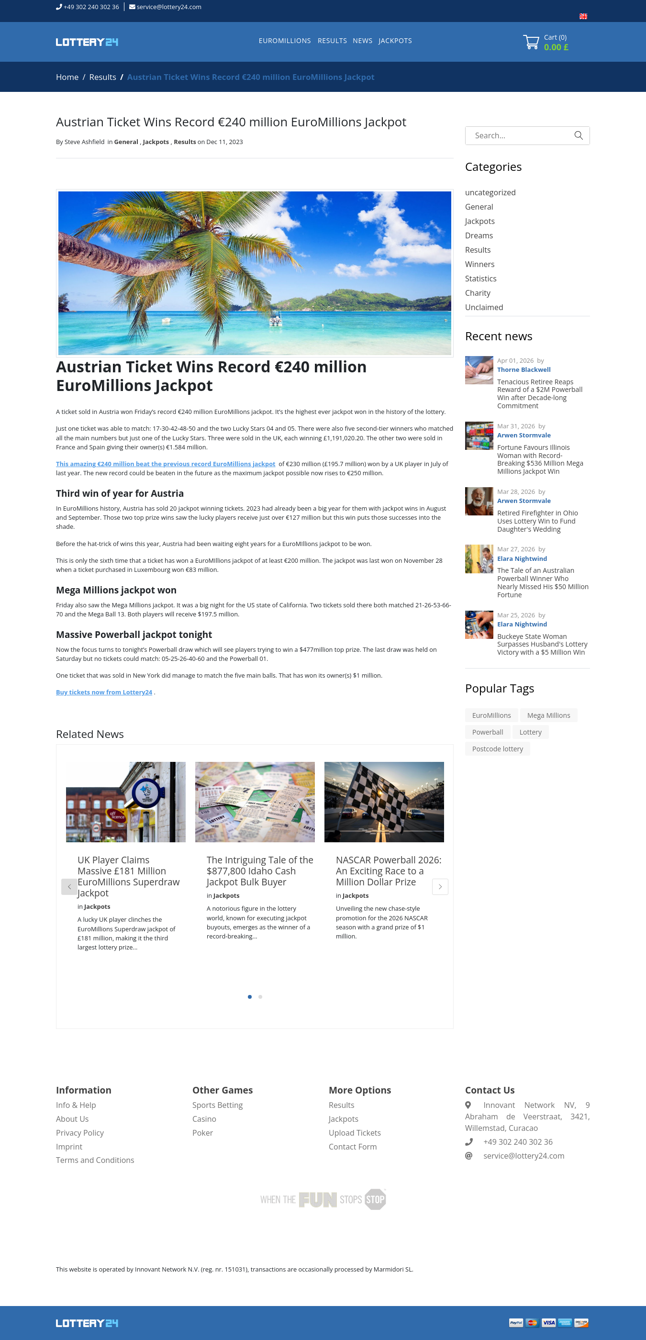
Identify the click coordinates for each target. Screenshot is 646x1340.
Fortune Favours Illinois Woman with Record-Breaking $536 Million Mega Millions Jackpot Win (540, 459)
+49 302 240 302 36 (91, 6)
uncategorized (490, 192)
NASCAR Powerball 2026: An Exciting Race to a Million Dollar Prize (389, 870)
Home (67, 76)
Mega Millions (548, 715)
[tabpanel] (125, 872)
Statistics (481, 278)
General (126, 141)
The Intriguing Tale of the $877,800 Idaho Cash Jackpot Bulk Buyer (260, 870)
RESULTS (332, 40)
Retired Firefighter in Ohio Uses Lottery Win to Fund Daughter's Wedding (537, 521)
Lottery (531, 732)
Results (102, 76)
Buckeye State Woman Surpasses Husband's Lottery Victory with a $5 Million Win (542, 644)
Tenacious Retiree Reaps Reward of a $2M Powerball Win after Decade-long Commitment (539, 393)
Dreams (479, 235)
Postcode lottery (497, 748)
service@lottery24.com (169, 6)
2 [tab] (260, 997)
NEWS (362, 40)
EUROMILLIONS (285, 40)
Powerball (487, 732)
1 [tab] (250, 997)
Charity (477, 293)
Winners (480, 264)
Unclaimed (484, 307)
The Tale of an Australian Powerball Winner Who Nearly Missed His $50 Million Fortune (543, 582)
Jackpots (156, 141)
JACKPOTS (395, 40)
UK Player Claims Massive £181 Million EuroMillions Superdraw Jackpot (129, 876)
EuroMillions (491, 715)
